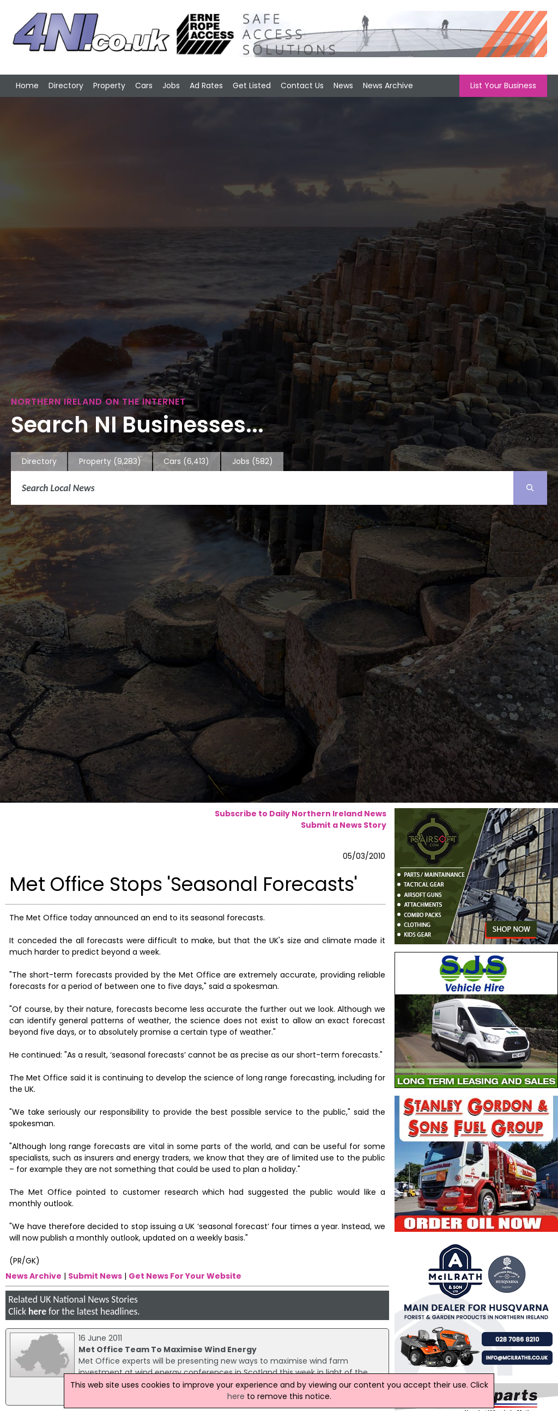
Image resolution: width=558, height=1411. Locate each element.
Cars (144, 85)
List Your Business (503, 85)
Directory (65, 85)
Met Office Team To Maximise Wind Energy (167, 1349)
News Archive (388, 85)
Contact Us (302, 85)
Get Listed (252, 85)
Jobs (171, 85)
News (343, 85)
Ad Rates (206, 85)
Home (27, 85)
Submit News (95, 1275)
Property (109, 85)
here (37, 1311)
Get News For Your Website (185, 1275)
